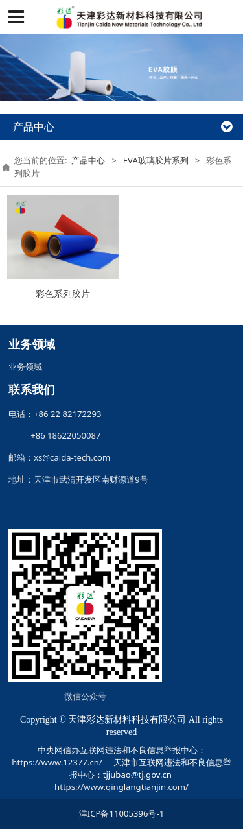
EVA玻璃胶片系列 (156, 160)
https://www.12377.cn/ (57, 762)
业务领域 (25, 366)
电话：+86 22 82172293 (54, 414)
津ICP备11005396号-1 (121, 813)
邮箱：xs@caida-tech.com (59, 457)
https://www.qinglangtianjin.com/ (121, 787)
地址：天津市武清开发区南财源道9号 (78, 479)
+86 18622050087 (61, 435)
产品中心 (88, 160)
